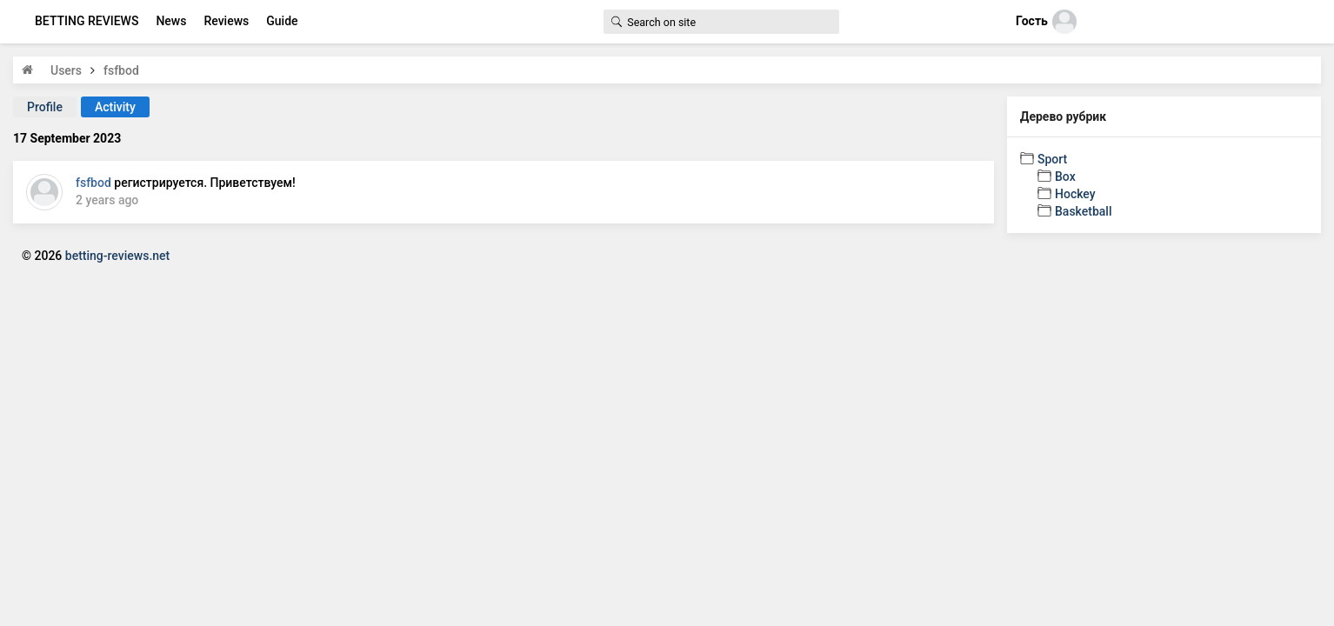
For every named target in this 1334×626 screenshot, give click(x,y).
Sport (1052, 159)
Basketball (1083, 211)
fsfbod (93, 183)
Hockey (1075, 194)
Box (1065, 176)
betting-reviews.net (117, 256)
